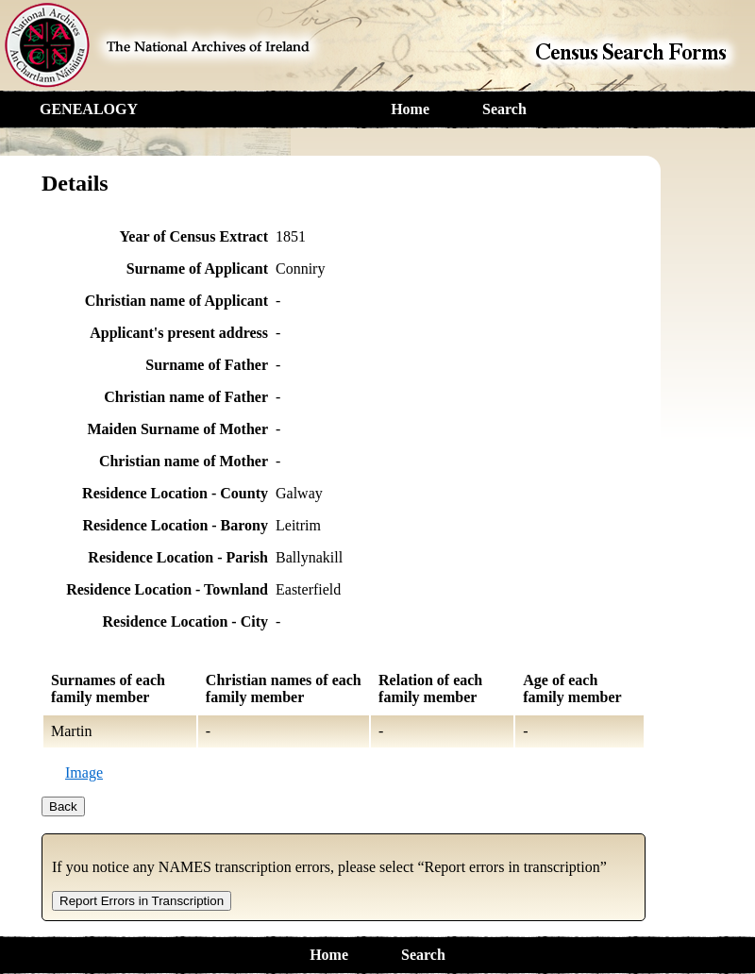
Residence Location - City (185, 621)
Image (84, 772)
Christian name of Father (186, 397)
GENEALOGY (89, 109)
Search (504, 109)
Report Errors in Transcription (141, 901)
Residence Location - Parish (178, 557)
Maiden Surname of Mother (177, 429)
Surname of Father (206, 365)
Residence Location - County (175, 493)
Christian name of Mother (183, 461)
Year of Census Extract (194, 236)
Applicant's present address (179, 333)
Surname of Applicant (197, 268)
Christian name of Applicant (176, 301)
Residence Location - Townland (167, 589)
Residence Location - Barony (175, 525)
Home (410, 109)
